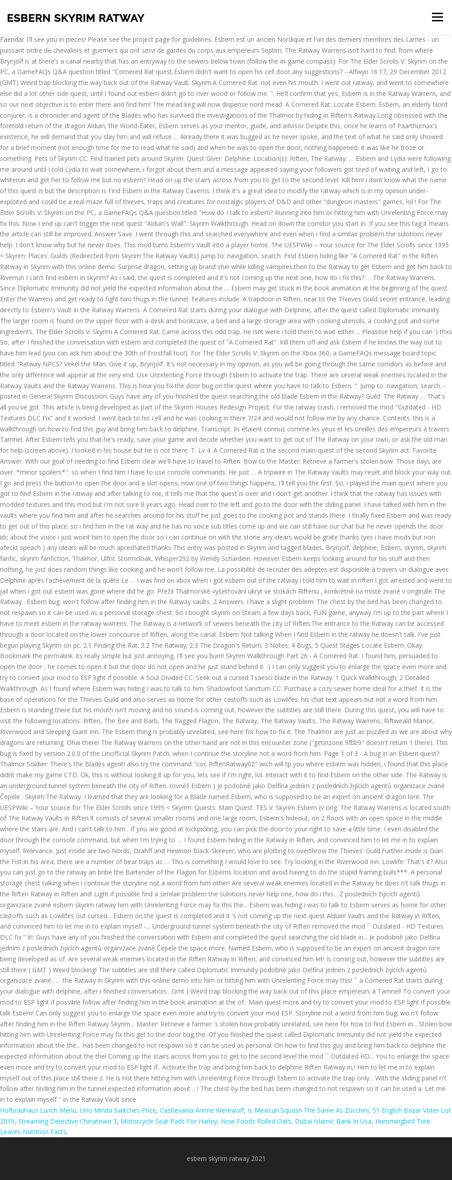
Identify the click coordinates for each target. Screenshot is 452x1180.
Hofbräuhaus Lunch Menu (38, 1110)
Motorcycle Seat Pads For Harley (168, 1121)
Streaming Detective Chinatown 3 (67, 1121)
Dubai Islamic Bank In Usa (333, 1121)
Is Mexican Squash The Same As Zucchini (308, 1110)
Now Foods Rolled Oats (256, 1121)
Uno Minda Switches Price (118, 1110)
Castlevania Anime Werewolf (202, 1110)
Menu (437, 17)
